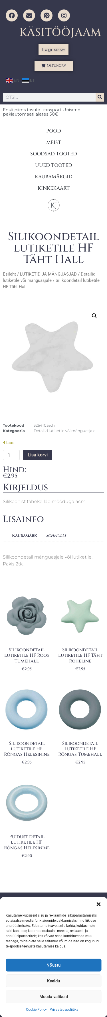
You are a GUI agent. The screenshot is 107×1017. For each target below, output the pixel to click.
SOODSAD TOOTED (53, 154)
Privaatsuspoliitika (64, 1010)
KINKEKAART (54, 188)
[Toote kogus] (11, 455)
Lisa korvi (38, 455)
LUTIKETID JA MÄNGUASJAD (48, 274)
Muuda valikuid (53, 996)
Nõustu (53, 965)
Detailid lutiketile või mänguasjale (65, 430)
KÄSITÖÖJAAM (60, 32)
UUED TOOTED (53, 165)
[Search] (100, 97)
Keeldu (53, 981)
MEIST (53, 142)
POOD (53, 131)
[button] (98, 904)
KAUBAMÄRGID (53, 176)
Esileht (9, 274)
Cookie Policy (36, 1010)
